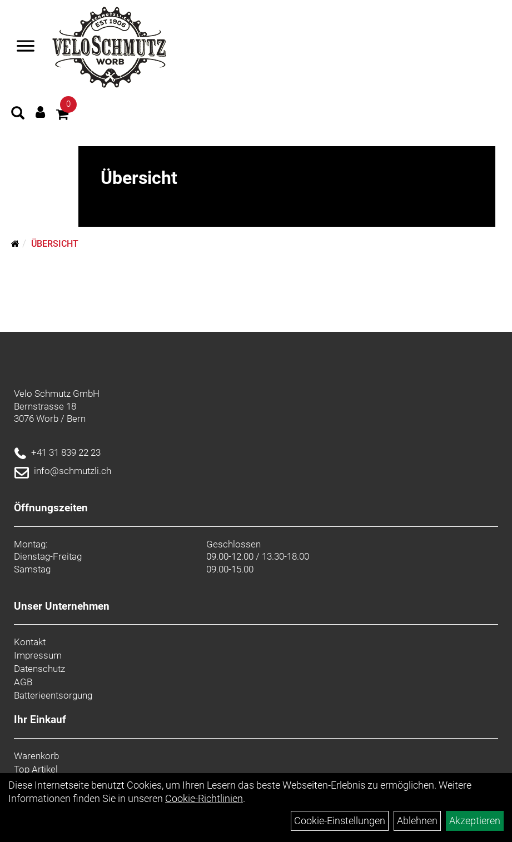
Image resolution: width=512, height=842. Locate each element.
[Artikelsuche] (17, 114)
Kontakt (30, 641)
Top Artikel (36, 769)
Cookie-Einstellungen (339, 820)
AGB (23, 681)
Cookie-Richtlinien (204, 798)
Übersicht (54, 243)
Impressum (38, 655)
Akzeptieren (474, 820)
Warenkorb (36, 755)
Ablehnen (417, 820)
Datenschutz (39, 668)
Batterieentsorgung (53, 695)
